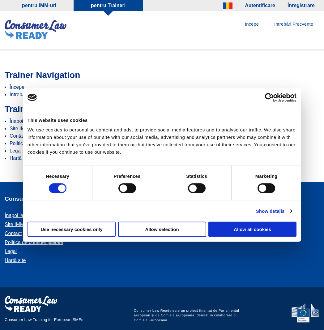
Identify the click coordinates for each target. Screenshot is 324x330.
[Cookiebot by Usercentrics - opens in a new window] (269, 97)
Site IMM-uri (18, 224)
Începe (252, 24)
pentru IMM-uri (39, 5)
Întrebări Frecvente (293, 24)
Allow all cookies (252, 229)
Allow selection (162, 229)
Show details (270, 210)
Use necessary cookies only (71, 229)
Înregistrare (301, 5)
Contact (18, 136)
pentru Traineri (108, 5)
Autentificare (260, 5)
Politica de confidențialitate (34, 242)
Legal (16, 150)
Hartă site (20, 158)
